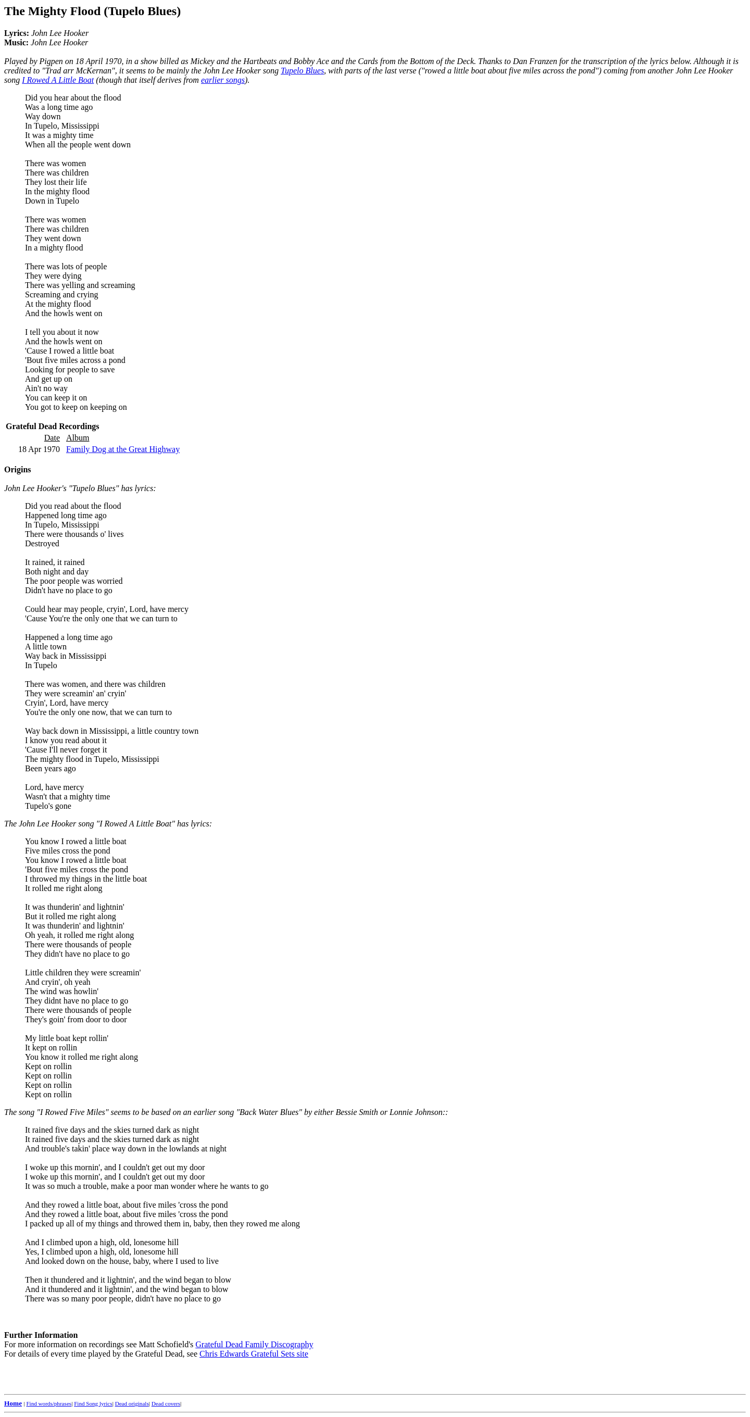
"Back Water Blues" (269, 1112)
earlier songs (223, 80)
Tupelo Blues (302, 70)
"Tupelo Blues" (94, 488)
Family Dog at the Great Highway (123, 449)
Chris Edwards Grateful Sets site (253, 1353)
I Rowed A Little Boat (58, 80)
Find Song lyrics (93, 1403)
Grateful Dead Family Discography (254, 1344)
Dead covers (166, 1403)
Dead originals (132, 1403)
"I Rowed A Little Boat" (135, 823)
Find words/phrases (48, 1403)
